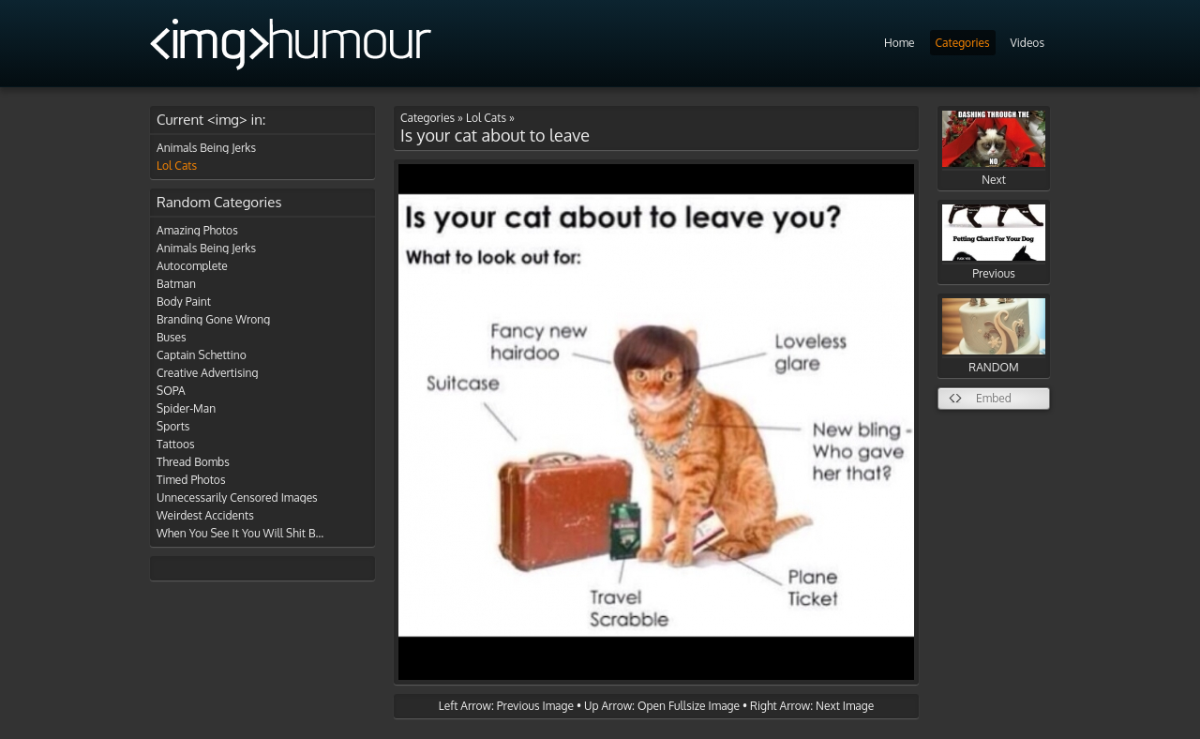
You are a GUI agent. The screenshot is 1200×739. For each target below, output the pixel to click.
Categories (963, 43)
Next (993, 149)
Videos (1027, 43)
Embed (994, 398)
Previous (993, 242)
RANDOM (993, 336)
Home (899, 43)
